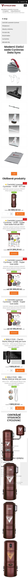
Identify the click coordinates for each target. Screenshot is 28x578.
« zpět (14, 173)
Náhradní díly (6, 42)
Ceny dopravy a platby (8, 471)
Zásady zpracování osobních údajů (11, 476)
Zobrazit (14, 253)
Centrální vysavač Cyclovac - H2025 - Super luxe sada (14, 302)
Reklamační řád (6, 474)
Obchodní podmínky (7, 473)
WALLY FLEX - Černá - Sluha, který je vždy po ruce (14, 340)
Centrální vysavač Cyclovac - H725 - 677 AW (14, 185)
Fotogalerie (6, 11)
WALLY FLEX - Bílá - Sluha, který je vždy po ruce (14, 378)
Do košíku (20, 214)
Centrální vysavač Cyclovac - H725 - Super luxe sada (14, 262)
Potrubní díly (6, 32)
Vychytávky (5, 39)
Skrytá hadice (6, 36)
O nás (4, 469)
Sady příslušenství (15, 11)
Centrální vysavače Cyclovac (10, 22)
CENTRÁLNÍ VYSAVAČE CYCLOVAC (10, 9)
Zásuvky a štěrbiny (7, 29)
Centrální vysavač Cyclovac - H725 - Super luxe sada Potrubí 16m (14, 222)
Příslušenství (5, 26)
